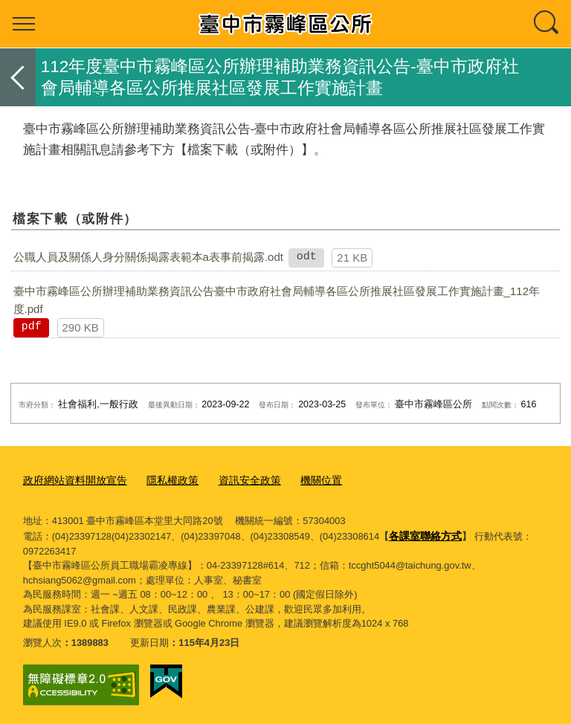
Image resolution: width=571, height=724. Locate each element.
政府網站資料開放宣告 (71, 479)
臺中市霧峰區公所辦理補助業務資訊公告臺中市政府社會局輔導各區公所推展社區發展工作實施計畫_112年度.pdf (276, 300)
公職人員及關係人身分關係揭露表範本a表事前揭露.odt (148, 257)
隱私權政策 (163, 479)
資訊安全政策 (236, 479)
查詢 (547, 24)
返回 (18, 77)
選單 (24, 24)
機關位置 (304, 479)
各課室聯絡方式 (423, 532)
